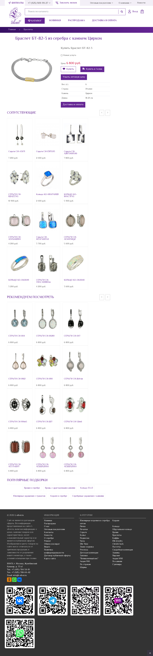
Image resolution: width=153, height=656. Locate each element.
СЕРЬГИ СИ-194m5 (17, 421)
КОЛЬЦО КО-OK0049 (18, 280)
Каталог (35, 21)
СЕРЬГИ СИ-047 (72, 336)
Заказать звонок (68, 3)
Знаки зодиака (87, 547)
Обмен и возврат (52, 544)
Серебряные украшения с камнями (88, 496)
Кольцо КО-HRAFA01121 (47, 194)
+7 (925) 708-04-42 (21, 572)
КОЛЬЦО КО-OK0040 (74, 280)
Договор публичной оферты (57, 555)
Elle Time (84, 544)
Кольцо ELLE (86, 488)
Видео (47, 547)
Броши (115, 532)
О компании (124, 3)
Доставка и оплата (104, 20)
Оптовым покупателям (100, 3)
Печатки (84, 529)
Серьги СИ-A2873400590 (70, 152)
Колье (83, 535)
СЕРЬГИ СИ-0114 (44, 379)
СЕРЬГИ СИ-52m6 (73, 421)
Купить (68, 69)
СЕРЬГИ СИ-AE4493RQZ (70, 238)
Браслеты (116, 535)
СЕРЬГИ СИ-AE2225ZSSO (42, 465)
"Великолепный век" (89, 558)
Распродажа (76, 20)
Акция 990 (85, 561)
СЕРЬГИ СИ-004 (16, 336)
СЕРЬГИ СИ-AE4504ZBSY (14, 238)
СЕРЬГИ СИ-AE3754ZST (14, 465)
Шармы (83, 567)
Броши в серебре (32, 488)
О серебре (49, 538)
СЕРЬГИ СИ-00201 (45, 336)
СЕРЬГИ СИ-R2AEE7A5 (14, 195)
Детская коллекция (89, 553)
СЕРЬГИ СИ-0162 (16, 379)
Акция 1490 (117, 558)
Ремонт (47, 541)
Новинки (55, 20)
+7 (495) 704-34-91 (21, 569)
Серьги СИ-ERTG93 (45, 151)
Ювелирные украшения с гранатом (29, 496)
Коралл (115, 520)
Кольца (115, 526)
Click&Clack (118, 544)
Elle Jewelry (117, 541)
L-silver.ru (19, 515)
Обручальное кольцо (122, 529)
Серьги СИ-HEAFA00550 (42, 238)
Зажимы (116, 553)
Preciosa (84, 550)
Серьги (83, 532)
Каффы (115, 538)
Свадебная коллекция (122, 550)
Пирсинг (116, 555)
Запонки (84, 555)
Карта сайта (50, 558)
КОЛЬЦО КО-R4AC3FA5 (70, 195)
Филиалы (18, 3)
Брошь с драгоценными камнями (60, 488)
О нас (46, 526)
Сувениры (116, 564)
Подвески (84, 538)
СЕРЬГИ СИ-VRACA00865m (43, 281)
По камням (117, 561)
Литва (82, 526)
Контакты (48, 532)
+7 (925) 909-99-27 (38, 3)
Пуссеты (116, 547)
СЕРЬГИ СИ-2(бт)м (73, 379)
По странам (85, 564)
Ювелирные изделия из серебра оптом (95, 522)
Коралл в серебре (58, 496)
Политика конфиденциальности (54, 551)
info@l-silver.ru (20, 575)
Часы (82, 541)
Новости (141, 3)
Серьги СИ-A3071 (16, 151)
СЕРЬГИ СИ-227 (44, 421)
